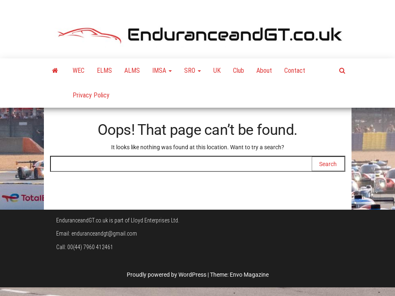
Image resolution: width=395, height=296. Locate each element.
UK (217, 70)
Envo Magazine (249, 274)
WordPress (192, 274)
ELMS (104, 70)
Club (238, 70)
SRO (192, 70)
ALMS (132, 70)
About (264, 70)
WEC (78, 70)
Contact (294, 70)
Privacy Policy (91, 95)
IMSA (162, 70)
